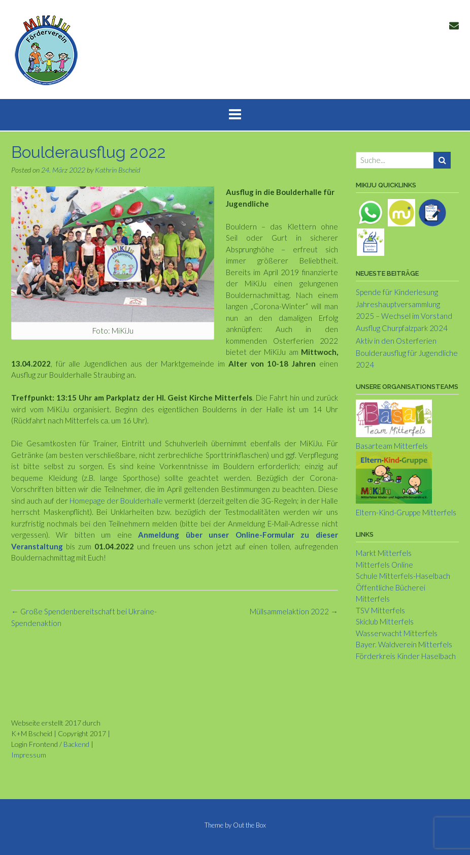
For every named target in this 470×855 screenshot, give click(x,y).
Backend (76, 744)
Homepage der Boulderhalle (116, 500)
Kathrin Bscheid (117, 170)
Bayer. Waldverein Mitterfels (404, 644)
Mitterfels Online (384, 564)
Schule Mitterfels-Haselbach (403, 575)
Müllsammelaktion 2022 (294, 611)
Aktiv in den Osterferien (396, 340)
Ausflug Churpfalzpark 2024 (402, 328)
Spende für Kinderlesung (397, 292)
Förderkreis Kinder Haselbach (406, 656)
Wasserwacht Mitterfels (397, 633)
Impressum (28, 754)
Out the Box (249, 825)
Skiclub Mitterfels (385, 621)
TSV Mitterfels (380, 610)
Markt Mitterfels (384, 552)
